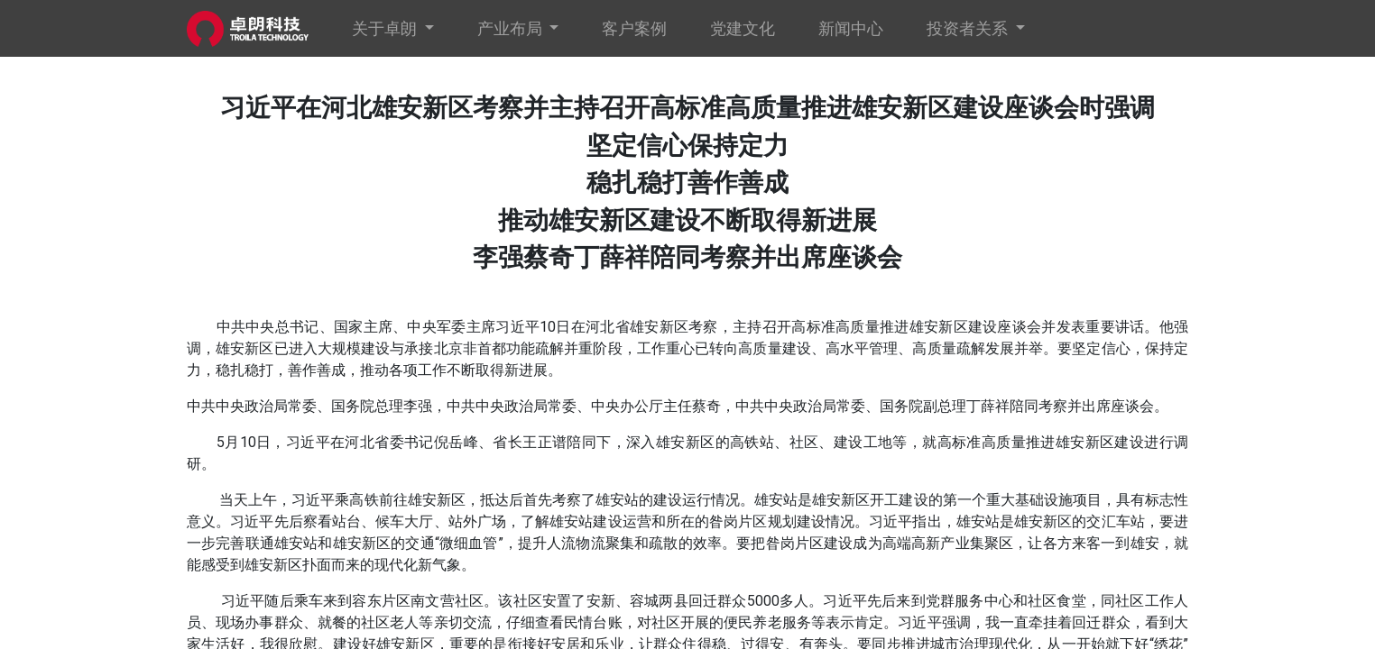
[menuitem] (634, 28)
